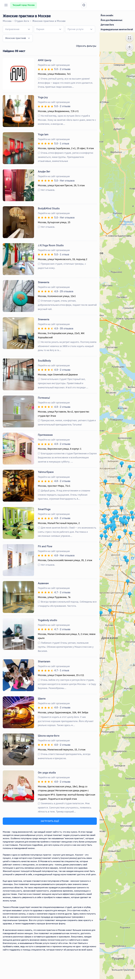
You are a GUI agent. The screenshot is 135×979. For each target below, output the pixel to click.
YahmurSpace (45, 471)
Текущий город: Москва (24, 5)
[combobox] (18, 29)
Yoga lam (43, 134)
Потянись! (44, 397)
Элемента (43, 282)
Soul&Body (44, 360)
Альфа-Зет (44, 171)
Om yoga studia (47, 772)
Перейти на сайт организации (54, 64)
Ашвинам (43, 583)
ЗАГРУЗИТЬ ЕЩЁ (50, 821)
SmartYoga (44, 509)
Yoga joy (43, 97)
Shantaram (44, 661)
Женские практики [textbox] (15, 38)
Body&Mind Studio (49, 208)
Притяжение (45, 434)
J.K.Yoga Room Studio (51, 245)
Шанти (41, 698)
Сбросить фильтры (86, 45)
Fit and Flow (45, 546)
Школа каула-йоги (48, 735)
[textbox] (12, 29)
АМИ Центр (44, 60)
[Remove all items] (25, 38)
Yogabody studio (47, 620)
